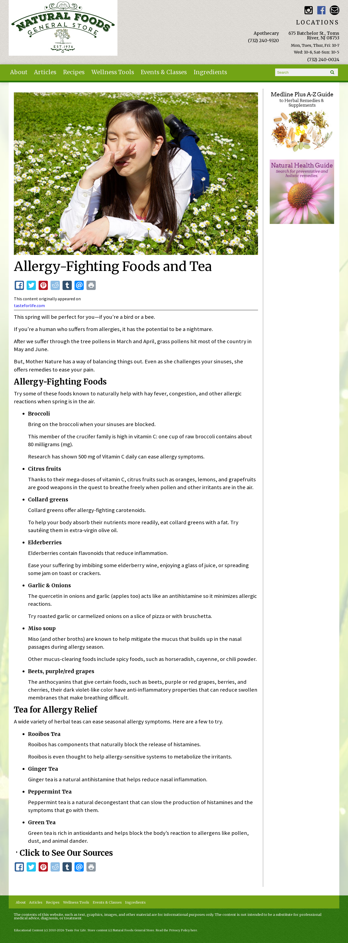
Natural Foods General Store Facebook (321, 10)
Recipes (74, 72)
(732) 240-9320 (263, 40)
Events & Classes (164, 72)
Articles (45, 72)
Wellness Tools (112, 72)
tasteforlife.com (29, 305)
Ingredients (210, 72)
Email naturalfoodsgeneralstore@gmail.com (334, 10)
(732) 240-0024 (323, 59)
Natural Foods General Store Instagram (308, 10)
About (18, 72)
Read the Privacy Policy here (176, 930)
